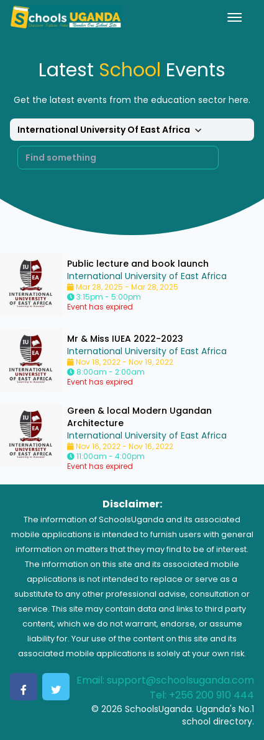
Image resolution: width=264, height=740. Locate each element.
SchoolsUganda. (159, 709)
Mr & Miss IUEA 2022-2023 (125, 338)
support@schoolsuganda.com (180, 680)
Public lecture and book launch (138, 263)
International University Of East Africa (111, 130)
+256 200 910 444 (211, 695)
